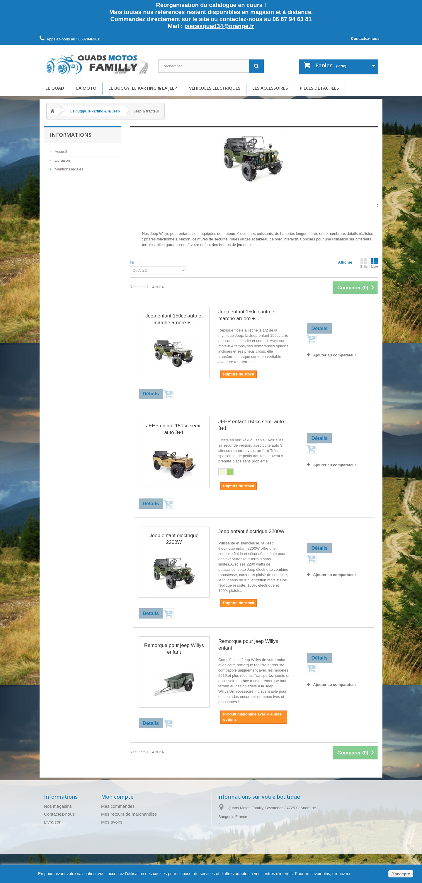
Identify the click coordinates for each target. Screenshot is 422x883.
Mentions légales (68, 168)
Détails (148, 250)
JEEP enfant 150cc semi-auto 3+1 (174, 429)
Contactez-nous (365, 38)
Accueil (60, 150)
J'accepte (401, 874)
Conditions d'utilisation (73, 177)
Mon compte (117, 796)
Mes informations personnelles (131, 837)
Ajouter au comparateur (334, 355)
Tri (132, 262)
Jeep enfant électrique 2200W (173, 539)
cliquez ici (340, 873)
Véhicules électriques (214, 88)
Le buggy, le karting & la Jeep (142, 88)
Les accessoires (270, 88)
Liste (374, 263)
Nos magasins (58, 806)
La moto (86, 88)
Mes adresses (114, 829)
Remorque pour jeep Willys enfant (174, 649)
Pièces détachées (319, 88)
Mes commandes (118, 806)
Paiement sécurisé (70, 194)
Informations (70, 134)
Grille (363, 263)
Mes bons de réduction (123, 845)
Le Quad (54, 88)
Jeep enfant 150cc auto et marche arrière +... (174, 319)
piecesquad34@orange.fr (219, 26)
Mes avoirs (111, 821)
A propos (62, 185)
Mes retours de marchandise (129, 814)
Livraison (62, 159)
